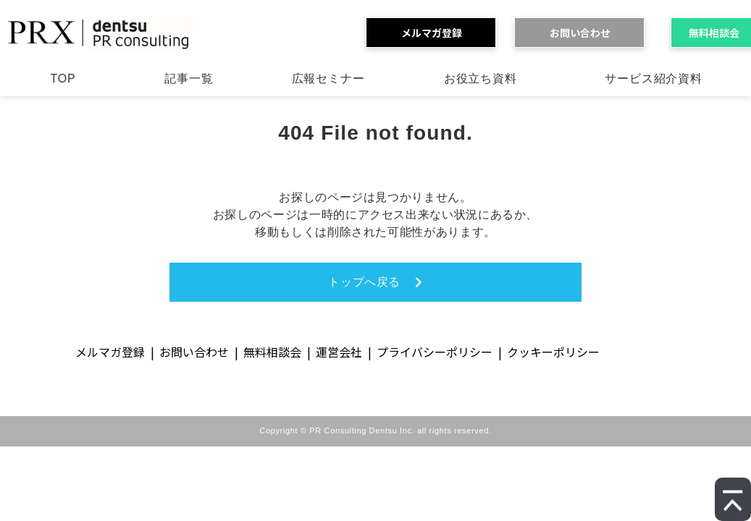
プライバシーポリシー (434, 351)
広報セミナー (328, 78)
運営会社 (339, 351)
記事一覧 (188, 78)
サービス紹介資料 (653, 78)
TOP (62, 78)
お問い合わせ (585, 32)
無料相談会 (272, 351)
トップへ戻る (364, 282)
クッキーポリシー (553, 351)
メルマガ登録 (436, 32)
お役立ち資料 (480, 78)
